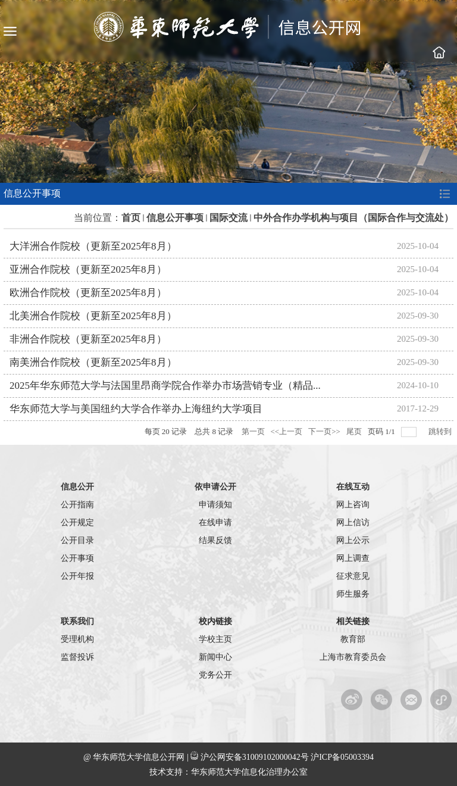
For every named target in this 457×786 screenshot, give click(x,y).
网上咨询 (353, 504)
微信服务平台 (411, 699)
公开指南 (77, 504)
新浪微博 (352, 699)
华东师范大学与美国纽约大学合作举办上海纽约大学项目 (136, 408)
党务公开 (215, 674)
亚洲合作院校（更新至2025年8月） (88, 269)
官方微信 (382, 699)
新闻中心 (215, 657)
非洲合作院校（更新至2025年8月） (88, 339)
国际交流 (228, 218)
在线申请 (215, 522)
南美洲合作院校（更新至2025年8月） (93, 362)
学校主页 (438, 52)
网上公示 (353, 540)
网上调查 (353, 558)
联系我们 (77, 621)
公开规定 (77, 522)
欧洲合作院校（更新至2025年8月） (88, 292)
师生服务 (353, 594)
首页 (130, 218)
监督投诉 (77, 657)
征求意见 (353, 576)
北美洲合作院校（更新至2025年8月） (93, 316)
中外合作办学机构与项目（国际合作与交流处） (353, 218)
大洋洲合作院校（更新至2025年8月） (93, 246)
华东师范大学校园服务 (441, 699)
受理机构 (77, 639)
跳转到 (440, 431)
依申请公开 (215, 486)
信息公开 (77, 486)
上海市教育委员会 (353, 657)
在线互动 (353, 486)
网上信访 (353, 522)
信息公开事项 (175, 218)
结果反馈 (215, 540)
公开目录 (77, 540)
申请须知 (215, 504)
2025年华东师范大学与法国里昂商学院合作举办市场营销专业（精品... (165, 385)
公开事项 (77, 558)
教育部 (352, 639)
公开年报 (77, 576)
